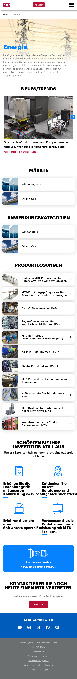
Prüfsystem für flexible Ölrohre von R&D (46, 395)
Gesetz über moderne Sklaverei (38, 665)
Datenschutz (38, 651)
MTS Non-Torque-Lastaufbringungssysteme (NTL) (46, 337)
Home (6, 14)
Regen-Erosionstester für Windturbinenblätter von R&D (46, 323)
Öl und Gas (30, 198)
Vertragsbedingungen (39, 660)
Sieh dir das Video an (21, 152)
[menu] (71, 5)
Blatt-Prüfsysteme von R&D (41, 308)
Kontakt (39, 4)
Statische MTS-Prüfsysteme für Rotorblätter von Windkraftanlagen (46, 279)
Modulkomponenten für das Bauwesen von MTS (46, 424)
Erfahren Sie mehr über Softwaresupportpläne (19, 524)
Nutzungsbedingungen (38, 656)
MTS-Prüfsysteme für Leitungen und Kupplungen (46, 380)
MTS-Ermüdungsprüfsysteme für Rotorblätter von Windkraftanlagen (46, 294)
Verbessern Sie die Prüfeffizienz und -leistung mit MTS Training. (58, 526)
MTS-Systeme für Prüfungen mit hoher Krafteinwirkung (46, 409)
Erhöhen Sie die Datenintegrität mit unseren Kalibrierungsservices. (19, 488)
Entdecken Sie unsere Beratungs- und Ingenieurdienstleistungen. (58, 488)
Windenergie (31, 184)
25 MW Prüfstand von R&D (40, 365)
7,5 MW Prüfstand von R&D (40, 351)
